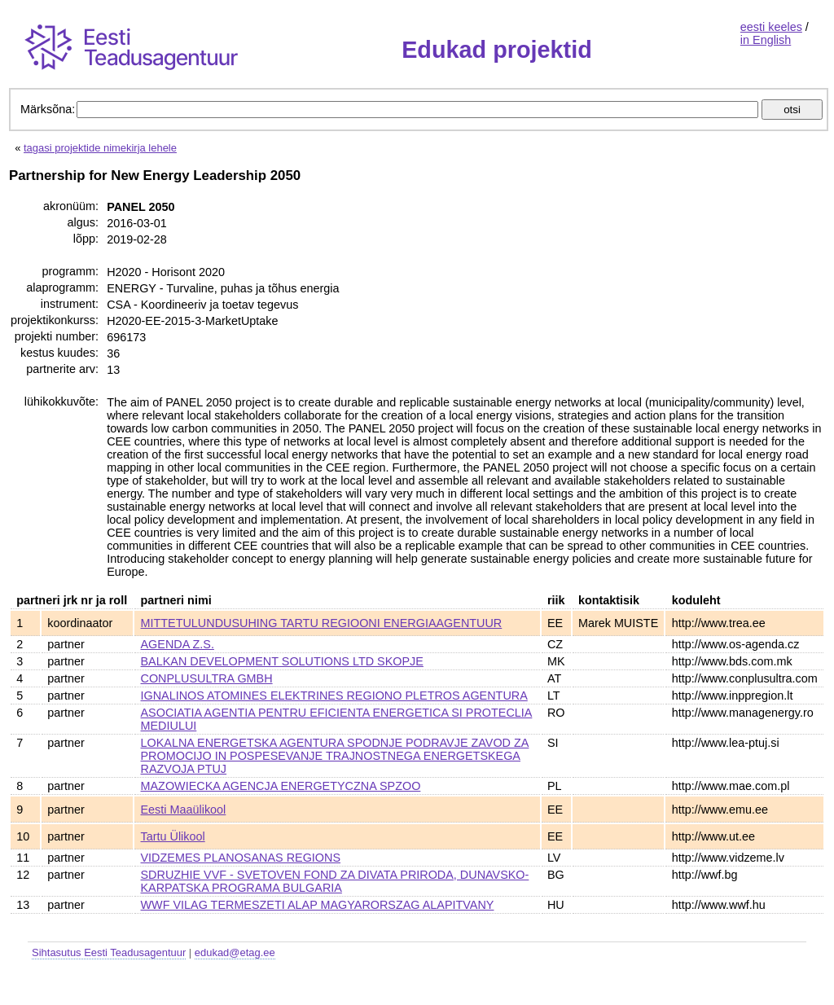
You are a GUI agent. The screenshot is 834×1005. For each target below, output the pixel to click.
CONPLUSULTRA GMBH (207, 678)
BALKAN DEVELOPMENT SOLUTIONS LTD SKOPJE (282, 661)
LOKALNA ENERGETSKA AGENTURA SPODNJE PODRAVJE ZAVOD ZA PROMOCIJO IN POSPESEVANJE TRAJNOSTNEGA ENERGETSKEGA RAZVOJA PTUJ (335, 755)
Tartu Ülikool (173, 836)
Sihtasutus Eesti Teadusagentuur (109, 952)
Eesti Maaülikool (183, 809)
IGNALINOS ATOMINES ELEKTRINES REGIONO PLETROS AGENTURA (334, 695)
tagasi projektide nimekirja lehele (100, 148)
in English (765, 39)
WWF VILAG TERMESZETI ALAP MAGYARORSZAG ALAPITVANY (317, 904)
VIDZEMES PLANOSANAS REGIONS (241, 857)
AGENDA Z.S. (177, 644)
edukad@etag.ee (235, 952)
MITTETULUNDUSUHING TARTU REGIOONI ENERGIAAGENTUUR (322, 623)
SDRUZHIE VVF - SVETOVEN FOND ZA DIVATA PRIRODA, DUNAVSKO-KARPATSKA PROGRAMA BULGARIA (335, 881)
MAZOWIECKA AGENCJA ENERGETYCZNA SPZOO (281, 785)
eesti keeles (771, 26)
